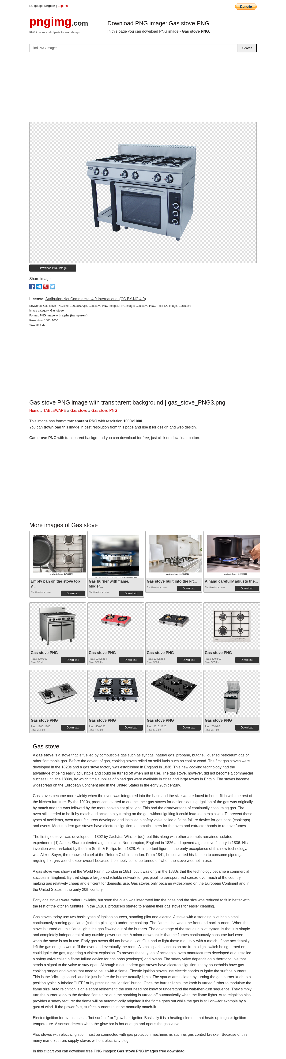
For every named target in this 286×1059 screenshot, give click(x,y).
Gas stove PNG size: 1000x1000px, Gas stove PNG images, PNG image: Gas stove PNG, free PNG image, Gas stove (117, 306)
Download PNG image (53, 268)
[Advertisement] (143, 89)
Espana (63, 6)
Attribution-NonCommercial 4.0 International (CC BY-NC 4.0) (95, 299)
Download (73, 593)
